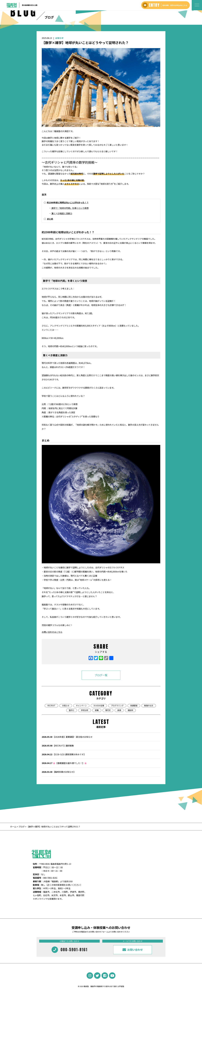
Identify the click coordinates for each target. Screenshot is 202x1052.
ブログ (21, 874)
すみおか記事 (98, 754)
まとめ (50, 267)
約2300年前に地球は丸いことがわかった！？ (68, 250)
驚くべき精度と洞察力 (61, 261)
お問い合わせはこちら (52, 680)
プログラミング (117, 754)
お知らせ (59, 86)
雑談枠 (130, 758)
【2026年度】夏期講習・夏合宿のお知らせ (67, 784)
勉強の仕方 (148, 754)
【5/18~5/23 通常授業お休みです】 (64, 802)
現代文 (108, 758)
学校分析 (84, 758)
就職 (97, 758)
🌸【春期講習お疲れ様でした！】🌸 (64, 811)
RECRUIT (51, 754)
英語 (119, 758)
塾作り (71, 758)
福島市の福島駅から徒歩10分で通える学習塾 (107, 1034)
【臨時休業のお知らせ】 (58, 820)
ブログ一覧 (101, 723)
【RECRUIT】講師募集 (58, 793)
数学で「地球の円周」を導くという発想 (70, 256)
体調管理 (133, 754)
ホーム (13, 874)
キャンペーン (81, 754)
